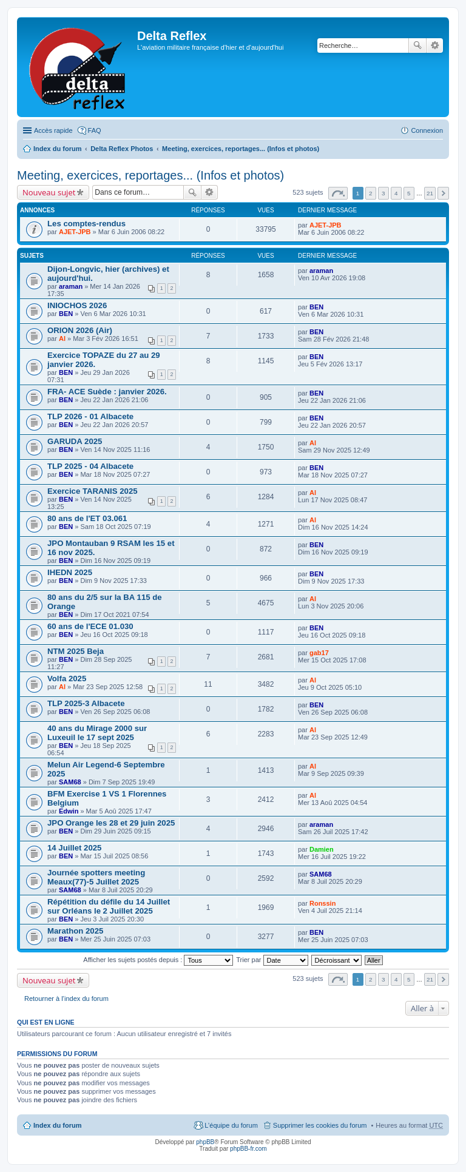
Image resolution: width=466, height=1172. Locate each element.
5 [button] (409, 193)
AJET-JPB (75, 231)
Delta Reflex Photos (121, 148)
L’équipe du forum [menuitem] (230, 1125)
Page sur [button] (338, 193)
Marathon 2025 (75, 930)
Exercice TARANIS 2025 (92, 491)
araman (71, 286)
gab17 (319, 652)
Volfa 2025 (66, 678)
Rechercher (417, 45)
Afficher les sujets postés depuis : (158, 959)
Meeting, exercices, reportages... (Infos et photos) (240, 148)
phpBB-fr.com (248, 1148)
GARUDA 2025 (74, 441)
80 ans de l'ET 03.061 (87, 518)
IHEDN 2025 (69, 572)
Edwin (68, 811)
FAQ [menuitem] (94, 130)
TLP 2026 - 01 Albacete (90, 416)
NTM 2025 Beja (75, 651)
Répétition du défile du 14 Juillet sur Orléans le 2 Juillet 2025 (108, 906)
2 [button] (371, 193)
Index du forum (57, 148)
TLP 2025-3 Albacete (86, 703)
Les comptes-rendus (86, 223)
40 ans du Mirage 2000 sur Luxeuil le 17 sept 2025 (97, 733)
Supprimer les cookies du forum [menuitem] (320, 1125)
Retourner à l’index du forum (66, 998)
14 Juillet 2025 (74, 847)
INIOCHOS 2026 (77, 305)
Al (62, 338)
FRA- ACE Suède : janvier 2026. (107, 391)
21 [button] (430, 193)
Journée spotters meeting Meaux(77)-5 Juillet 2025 (96, 877)
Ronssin (322, 903)
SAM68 (70, 782)
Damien (321, 849)
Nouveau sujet (48, 192)
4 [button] (396, 193)
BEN (66, 313)
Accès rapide (53, 130)
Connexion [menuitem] (427, 130)
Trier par (272, 959)
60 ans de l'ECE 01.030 (90, 626)
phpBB (205, 1142)
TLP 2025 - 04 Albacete (90, 466)
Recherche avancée (435, 45)
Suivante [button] (443, 193)
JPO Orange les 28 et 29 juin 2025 (111, 822)
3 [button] (383, 193)
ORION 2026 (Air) (79, 330)
